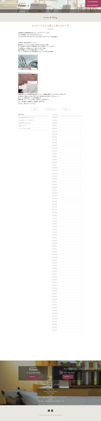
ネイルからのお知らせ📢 (23, 128)
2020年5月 (54, 237)
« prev (34, 109)
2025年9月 (54, 125)
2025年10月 (55, 123)
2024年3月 (54, 142)
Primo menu (35, 11)
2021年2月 (54, 215)
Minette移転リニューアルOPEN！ (26, 120)
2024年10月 (55, 134)
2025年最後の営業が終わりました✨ (26, 117)
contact (77, 11)
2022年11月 (55, 170)
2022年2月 (54, 187)
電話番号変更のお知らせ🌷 (24, 123)
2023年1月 (54, 164)
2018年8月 (54, 293)
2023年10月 (55, 151)
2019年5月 (54, 271)
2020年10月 (55, 226)
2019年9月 (54, 260)
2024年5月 (54, 139)
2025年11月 (55, 120)
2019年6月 (54, 268)
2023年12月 (55, 148)
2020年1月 (54, 248)
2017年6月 (54, 330)
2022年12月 (55, 167)
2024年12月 (55, 131)
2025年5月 (54, 128)
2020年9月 (54, 229)
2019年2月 (54, 276)
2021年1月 (54, 218)
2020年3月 (54, 243)
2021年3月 (54, 212)
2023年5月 (54, 159)
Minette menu (45, 11)
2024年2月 (54, 145)
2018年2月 (54, 307)
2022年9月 (54, 176)
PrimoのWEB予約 (92, 1)
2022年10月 (55, 173)
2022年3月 (54, 184)
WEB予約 (32, 376)
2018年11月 (55, 285)
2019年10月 (55, 257)
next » (66, 109)
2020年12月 (55, 220)
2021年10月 (55, 198)
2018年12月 (55, 282)
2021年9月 (54, 201)
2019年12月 (55, 251)
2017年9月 (54, 321)
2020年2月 (54, 246)
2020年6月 (54, 234)
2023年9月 (54, 153)
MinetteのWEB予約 (92, 5)
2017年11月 (55, 316)
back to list (50, 109)
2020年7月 (54, 232)
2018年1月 (54, 310)
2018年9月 (54, 290)
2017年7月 (54, 327)
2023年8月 (54, 156)
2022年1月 (54, 190)
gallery (56, 11)
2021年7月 (54, 206)
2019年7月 (54, 265)
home (24, 11)
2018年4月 (54, 302)
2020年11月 (55, 223)
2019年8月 (54, 262)
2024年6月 (54, 137)
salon (66, 11)
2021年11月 (55, 195)
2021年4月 (54, 209)
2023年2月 (54, 162)
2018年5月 (54, 299)
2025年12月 (55, 117)
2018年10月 (55, 288)
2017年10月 (55, 318)
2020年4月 (54, 240)
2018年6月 (54, 296)
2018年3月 (54, 304)
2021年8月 (54, 204)
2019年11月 (55, 254)
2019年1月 (54, 279)
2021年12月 (55, 192)
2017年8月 (54, 324)
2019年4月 (54, 274)
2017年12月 (55, 313)
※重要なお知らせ (22, 125)
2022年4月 (54, 181)
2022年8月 (54, 178)
